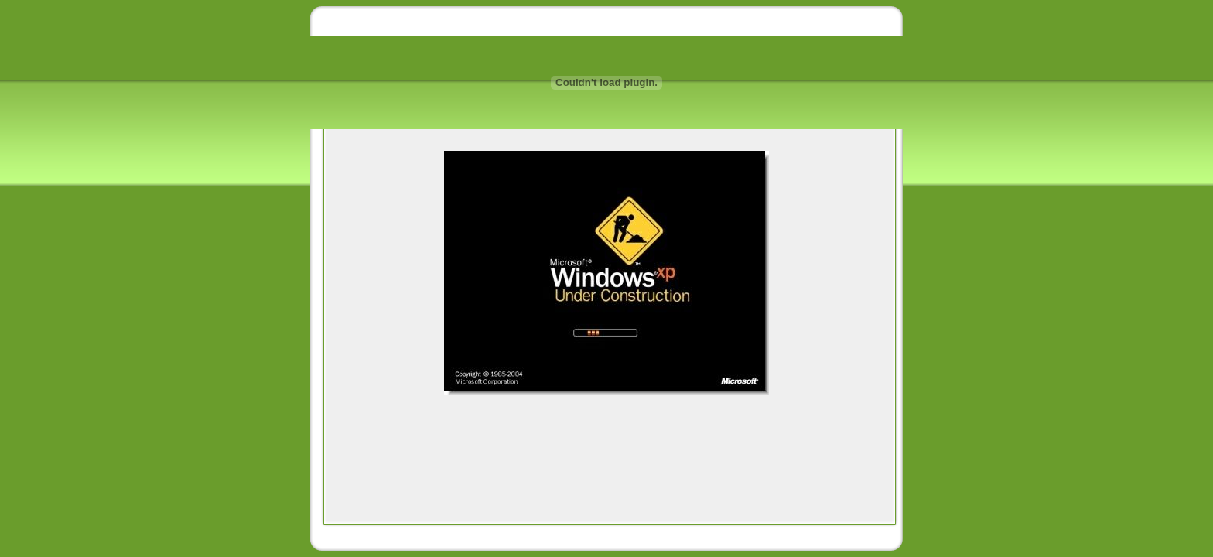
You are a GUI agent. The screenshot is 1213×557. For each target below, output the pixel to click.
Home (337, 21)
